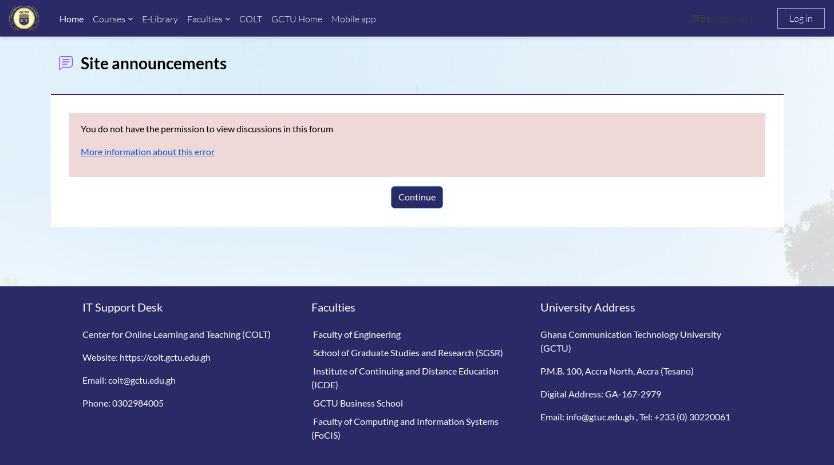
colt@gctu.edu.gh (142, 380)
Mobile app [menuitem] (353, 19)
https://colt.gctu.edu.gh (165, 357)
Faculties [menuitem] (205, 19)
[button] (727, 18)
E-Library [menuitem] (160, 19)
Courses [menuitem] (109, 19)
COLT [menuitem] (250, 19)
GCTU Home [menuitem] (296, 19)
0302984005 (138, 402)
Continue (417, 196)
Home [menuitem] (72, 18)
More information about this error (148, 151)
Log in (801, 18)
